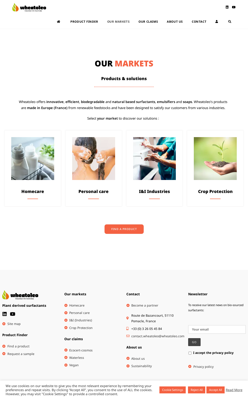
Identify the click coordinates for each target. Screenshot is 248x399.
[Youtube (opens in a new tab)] (233, 7)
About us (134, 347)
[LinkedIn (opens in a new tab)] (227, 7)
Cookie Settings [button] (172, 390)
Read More (234, 390)
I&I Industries (154, 191)
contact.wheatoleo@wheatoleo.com (157, 336)
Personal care (93, 191)
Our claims (73, 339)
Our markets (75, 294)
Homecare (32, 191)
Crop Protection (215, 191)
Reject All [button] (197, 390)
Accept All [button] (215, 390)
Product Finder (15, 335)
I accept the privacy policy (211, 353)
